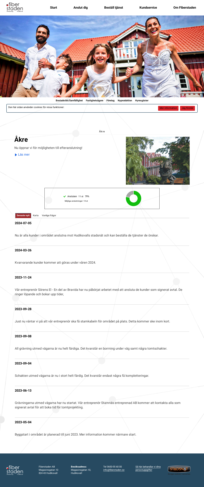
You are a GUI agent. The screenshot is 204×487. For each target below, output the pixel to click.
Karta (36, 215)
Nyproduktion (125, 101)
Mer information (168, 108)
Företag (110, 101)
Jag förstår (187, 108)
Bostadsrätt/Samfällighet (69, 101)
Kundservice (148, 7)
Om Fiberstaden (184, 7)
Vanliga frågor (49, 215)
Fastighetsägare (94, 101)
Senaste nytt (23, 215)
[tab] (23, 215)
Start (53, 7)
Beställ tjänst (113, 7)
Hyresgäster (141, 101)
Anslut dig (80, 7)
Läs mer (22, 154)
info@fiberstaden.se (113, 470)
